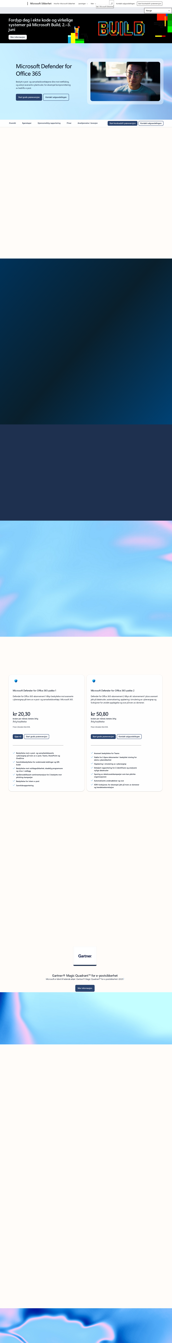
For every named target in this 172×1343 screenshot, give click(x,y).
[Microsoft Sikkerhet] (40, 3)
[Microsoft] (18, 3)
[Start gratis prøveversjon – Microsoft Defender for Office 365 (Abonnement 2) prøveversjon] (29, 97)
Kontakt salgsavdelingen (125, 3)
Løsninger (82, 3)
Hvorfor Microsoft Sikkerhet (64, 3)
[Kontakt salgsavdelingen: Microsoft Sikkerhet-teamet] (150, 123)
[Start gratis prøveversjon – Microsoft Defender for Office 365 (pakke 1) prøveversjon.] (36, 736)
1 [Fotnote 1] (123, 978)
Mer (92, 3)
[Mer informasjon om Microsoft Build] (18, 37)
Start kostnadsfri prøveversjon (149, 3)
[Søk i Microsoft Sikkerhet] (111, 3)
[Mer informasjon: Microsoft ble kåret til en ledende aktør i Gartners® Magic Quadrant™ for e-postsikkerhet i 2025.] (85, 988)
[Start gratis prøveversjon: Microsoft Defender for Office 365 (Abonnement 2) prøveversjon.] (103, 736)
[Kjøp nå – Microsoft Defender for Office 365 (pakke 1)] (18, 736)
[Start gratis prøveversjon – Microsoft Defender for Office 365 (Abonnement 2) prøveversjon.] (122, 123)
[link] (12, 124)
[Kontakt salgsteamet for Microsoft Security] (56, 97)
